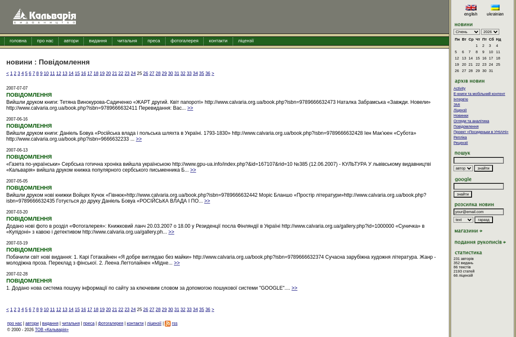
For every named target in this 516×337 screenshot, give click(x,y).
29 (164, 73)
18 (96, 73)
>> (190, 108)
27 (151, 73)
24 (133, 73)
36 (207, 73)
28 (158, 73)
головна (18, 40)
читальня (127, 40)
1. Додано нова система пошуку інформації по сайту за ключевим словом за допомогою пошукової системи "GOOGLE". (146, 288)
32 (183, 73)
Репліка (460, 137)
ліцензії (246, 40)
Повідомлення (466, 126)
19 (102, 73)
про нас (45, 40)
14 (71, 73)
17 (89, 73)
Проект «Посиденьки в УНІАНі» (481, 132)
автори (71, 40)
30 (170, 73)
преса (154, 40)
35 (201, 73)
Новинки (461, 115)
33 (189, 73)
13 (64, 73)
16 (83, 73)
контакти (218, 40)
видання (98, 40)
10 (46, 73)
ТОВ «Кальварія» (51, 329)
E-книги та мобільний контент (479, 94)
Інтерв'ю (461, 99)
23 (127, 73)
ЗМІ (457, 105)
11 (52, 73)
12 (58, 73)
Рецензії (461, 143)
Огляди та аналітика (471, 121)
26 (145, 73)
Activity (460, 88)
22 (120, 73)
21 (114, 73)
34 (195, 73)
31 (176, 73)
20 (108, 73)
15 (77, 73)
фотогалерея (185, 40)
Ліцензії (460, 110)
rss (174, 323)
